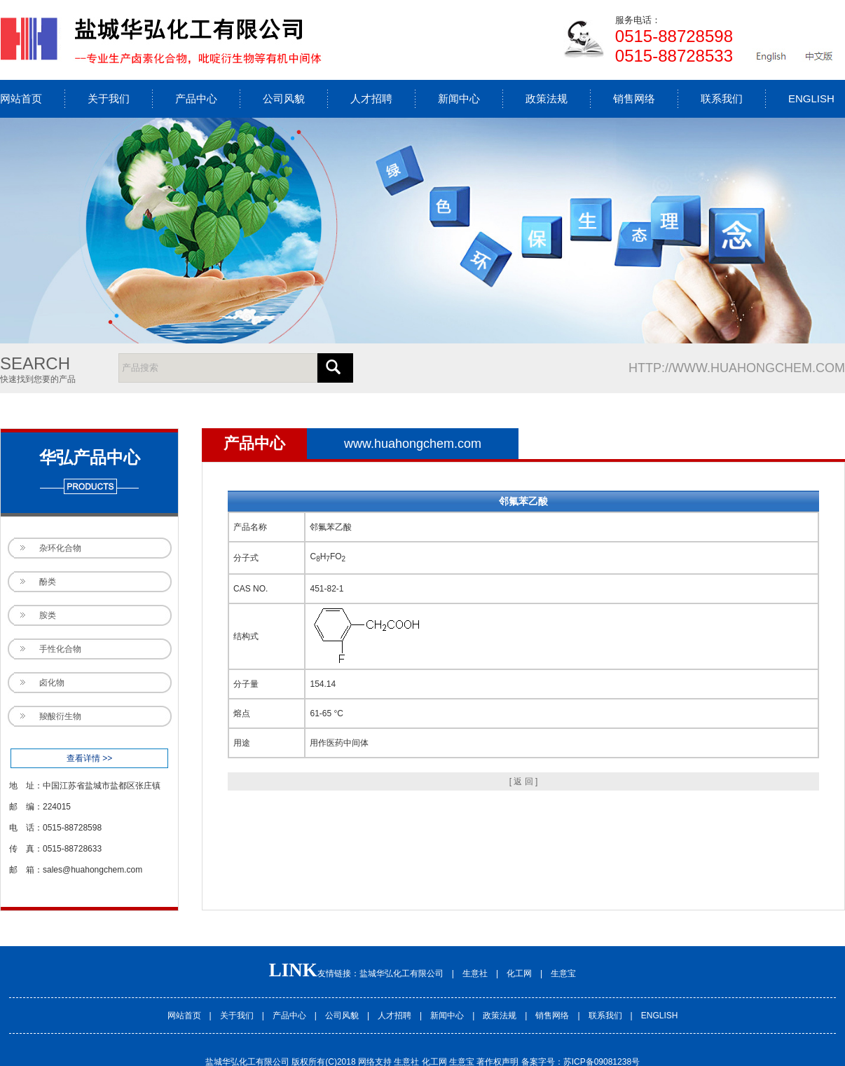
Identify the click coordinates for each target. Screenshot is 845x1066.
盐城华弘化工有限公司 (401, 973)
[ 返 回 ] (523, 781)
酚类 (47, 582)
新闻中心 (459, 98)
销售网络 (634, 98)
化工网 (519, 973)
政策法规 (546, 98)
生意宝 (563, 973)
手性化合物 (60, 649)
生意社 (475, 973)
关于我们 (109, 98)
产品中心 (196, 98)
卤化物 (51, 683)
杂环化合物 (60, 548)
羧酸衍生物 (60, 716)
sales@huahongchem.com (92, 870)
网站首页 (21, 98)
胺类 (47, 615)
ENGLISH (811, 98)
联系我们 (722, 98)
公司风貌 (284, 98)
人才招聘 (371, 98)
